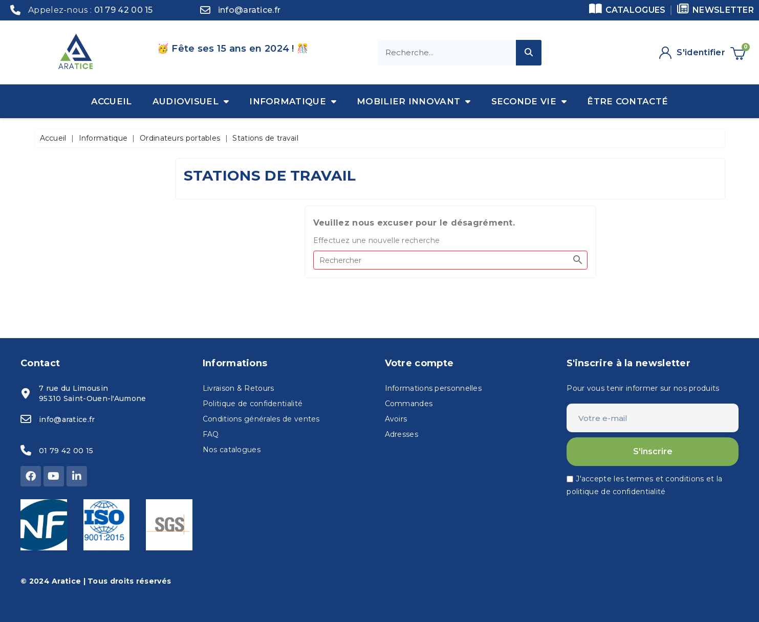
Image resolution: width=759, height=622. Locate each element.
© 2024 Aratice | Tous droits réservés (95, 581)
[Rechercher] (450, 260)
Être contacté (627, 101)
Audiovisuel (191, 101)
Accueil (111, 101)
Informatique (292, 101)
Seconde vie (529, 101)
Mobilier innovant (413, 101)
